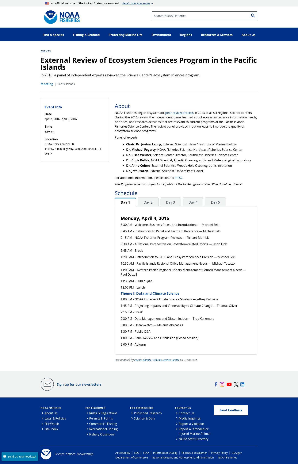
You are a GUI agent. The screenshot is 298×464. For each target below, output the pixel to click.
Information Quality (165, 452)
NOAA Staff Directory (193, 439)
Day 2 (148, 202)
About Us (51, 413)
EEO (136, 452)
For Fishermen (96, 408)
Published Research (148, 413)
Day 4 (193, 202)
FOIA (146, 452)
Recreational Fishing (103, 429)
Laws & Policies (55, 418)
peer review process (179, 113)
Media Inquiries (190, 418)
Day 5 (215, 202)
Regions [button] (186, 35)
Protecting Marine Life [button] (126, 35)
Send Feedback (231, 410)
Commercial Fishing (103, 424)
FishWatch (51, 424)
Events (46, 51)
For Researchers (141, 408)
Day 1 (125, 202)
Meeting (47, 84)
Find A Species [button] (53, 35)
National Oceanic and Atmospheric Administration (183, 457)
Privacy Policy (219, 452)
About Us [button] (248, 35)
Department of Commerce (131, 457)
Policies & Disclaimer (194, 452)
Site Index (51, 429)
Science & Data (144, 418)
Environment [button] (161, 35)
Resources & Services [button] (217, 35)
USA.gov (237, 452)
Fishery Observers (102, 434)
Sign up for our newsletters (79, 384)
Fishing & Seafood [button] (86, 35)
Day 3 (170, 202)
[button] (20, 456)
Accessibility (122, 452)
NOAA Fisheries (51, 408)
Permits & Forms (101, 418)
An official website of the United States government (97, 3)
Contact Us (183, 408)
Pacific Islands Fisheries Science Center (156, 360)
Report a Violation (191, 424)
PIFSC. (179, 178)
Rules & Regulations (103, 413)
